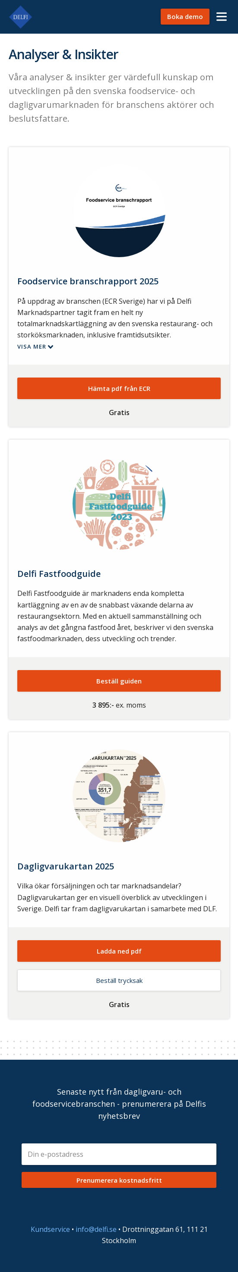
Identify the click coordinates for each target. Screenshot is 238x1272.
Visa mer (31, 346)
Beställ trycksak (119, 980)
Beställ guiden (119, 681)
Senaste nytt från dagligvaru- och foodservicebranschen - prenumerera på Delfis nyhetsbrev (119, 1103)
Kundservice (50, 1229)
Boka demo (185, 16)
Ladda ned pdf (119, 951)
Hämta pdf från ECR (119, 388)
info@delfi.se (96, 1229)
